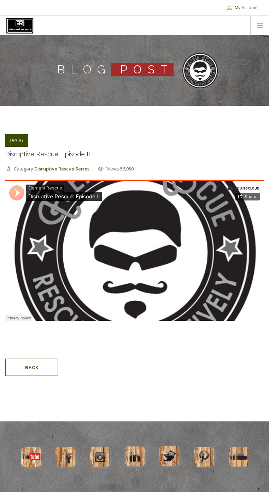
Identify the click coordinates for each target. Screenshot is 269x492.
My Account (242, 8)
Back (32, 367)
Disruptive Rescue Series (61, 169)
